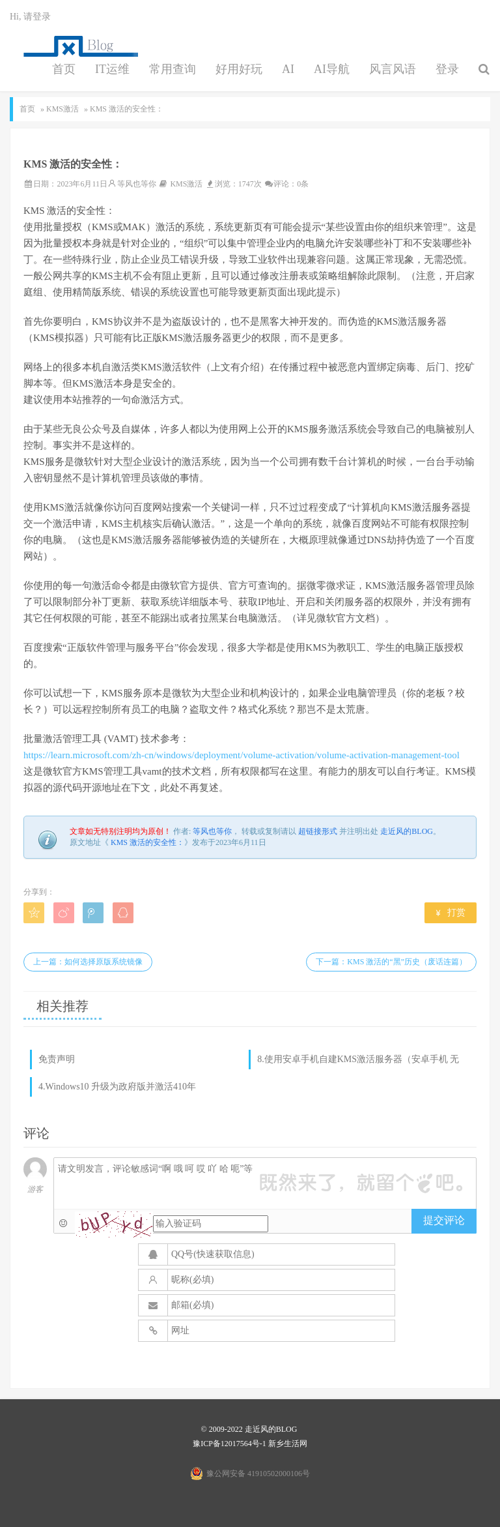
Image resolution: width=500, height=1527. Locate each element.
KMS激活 (62, 108)
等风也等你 (136, 183)
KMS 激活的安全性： (147, 842)
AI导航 (332, 69)
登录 (447, 69)
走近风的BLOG (406, 831)
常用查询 (172, 69)
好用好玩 (238, 69)
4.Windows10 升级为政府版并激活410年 (117, 1086)
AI (288, 69)
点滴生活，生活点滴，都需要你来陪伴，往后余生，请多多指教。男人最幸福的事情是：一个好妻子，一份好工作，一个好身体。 (77, 46)
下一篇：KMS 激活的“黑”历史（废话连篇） (391, 961)
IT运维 (112, 69)
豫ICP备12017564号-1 (229, 1443)
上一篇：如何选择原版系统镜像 (88, 961)
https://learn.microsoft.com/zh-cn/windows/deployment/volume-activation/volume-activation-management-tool (241, 755)
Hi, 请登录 (30, 17)
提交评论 (444, 1220)
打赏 (450, 912)
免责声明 (56, 1059)
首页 (64, 69)
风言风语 (392, 69)
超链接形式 (317, 831)
